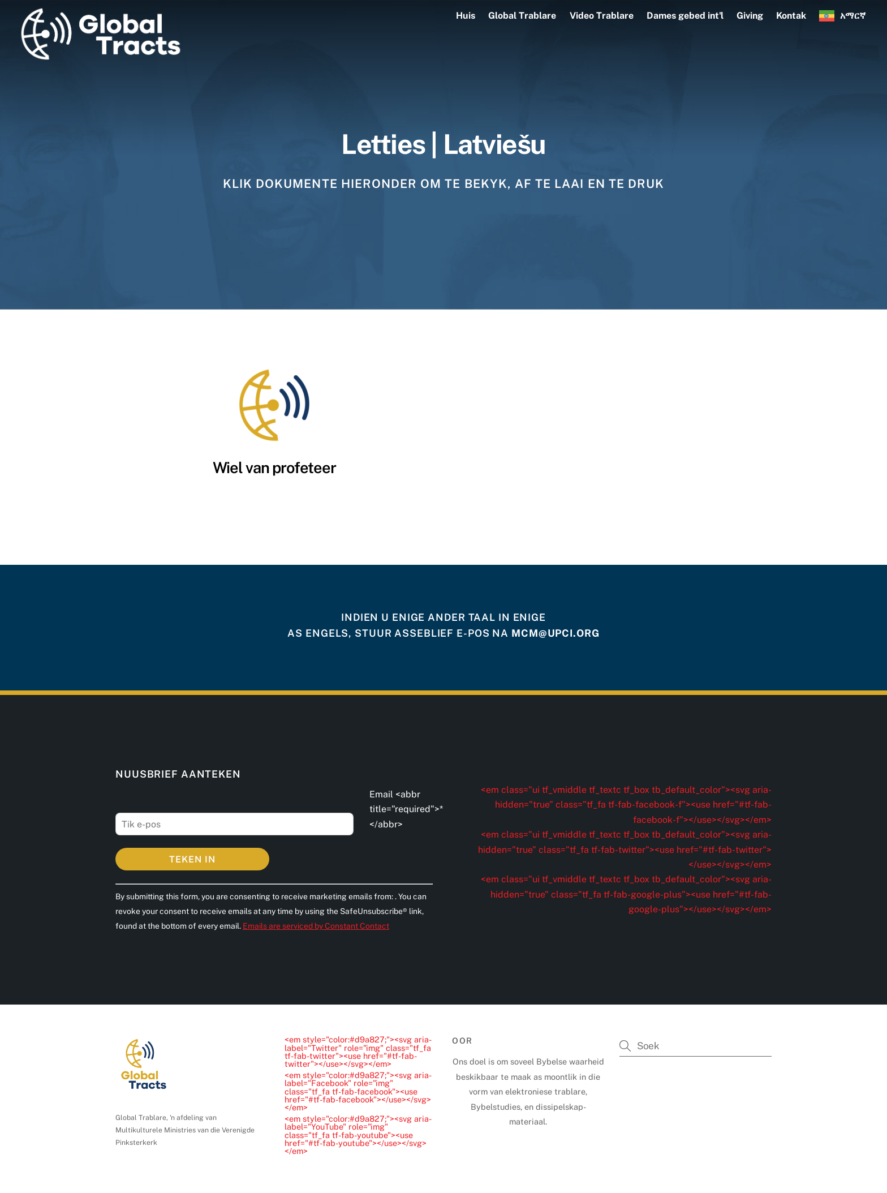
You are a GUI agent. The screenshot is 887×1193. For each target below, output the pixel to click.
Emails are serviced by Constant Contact (316, 925)
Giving (750, 15)
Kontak (791, 15)
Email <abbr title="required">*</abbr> (406, 809)
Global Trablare (522, 15)
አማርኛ (853, 15)
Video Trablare (602, 15)
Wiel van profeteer (274, 467)
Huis (465, 15)
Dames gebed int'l (685, 15)
